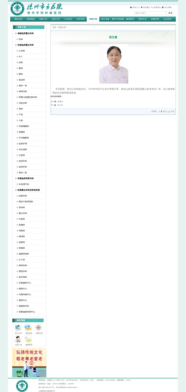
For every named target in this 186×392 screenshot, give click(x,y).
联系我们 (157, 7)
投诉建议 (146, 7)
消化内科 (23, 103)
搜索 (170, 13)
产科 (21, 115)
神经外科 (23, 265)
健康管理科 (24, 254)
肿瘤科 (22, 132)
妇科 (21, 39)
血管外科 (23, 161)
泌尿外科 (23, 196)
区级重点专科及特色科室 (28, 190)
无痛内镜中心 (25, 294)
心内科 (22, 51)
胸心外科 (23, 213)
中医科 (22, 219)
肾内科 (22, 207)
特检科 (22, 231)
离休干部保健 (118, 19)
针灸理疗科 (24, 184)
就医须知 (28, 333)
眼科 (21, 68)
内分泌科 (23, 149)
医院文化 (142, 19)
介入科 (22, 260)
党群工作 (43, 19)
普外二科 (23, 173)
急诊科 (22, 80)
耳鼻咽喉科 (24, 126)
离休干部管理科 (26, 202)
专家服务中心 (25, 283)
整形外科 (23, 271)
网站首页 (19, 19)
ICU (20, 57)
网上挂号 (18, 333)
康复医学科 (24, 306)
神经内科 (23, 91)
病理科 (22, 236)
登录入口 (136, 7)
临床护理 (23, 144)
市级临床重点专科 (25, 45)
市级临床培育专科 (25, 178)
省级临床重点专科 (25, 33)
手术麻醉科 (24, 138)
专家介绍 (93, 19)
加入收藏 (167, 7)
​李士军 (60, 105)
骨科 (21, 109)
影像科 (22, 225)
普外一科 (23, 86)
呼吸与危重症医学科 (28, 97)
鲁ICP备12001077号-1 (47, 387)
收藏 (172, 111)
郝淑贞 (60, 102)
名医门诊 (18, 345)
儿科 (21, 120)
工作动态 (68, 19)
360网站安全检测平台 (47, 391)
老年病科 (23, 277)
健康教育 (130, 19)
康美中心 (23, 300)
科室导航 (81, 19)
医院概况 (31, 19)
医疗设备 (105, 19)
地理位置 (39, 333)
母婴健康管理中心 (27, 312)
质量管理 (155, 19)
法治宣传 (167, 19)
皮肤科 (22, 242)
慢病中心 (23, 289)
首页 (54, 27)
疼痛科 (22, 248)
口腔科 (22, 155)
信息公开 (56, 19)
